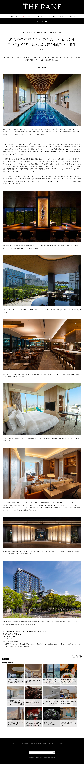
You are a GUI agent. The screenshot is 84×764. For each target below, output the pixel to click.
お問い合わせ (46, 744)
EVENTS (72, 16)
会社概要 (32, 744)
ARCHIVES (39, 16)
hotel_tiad (15, 641)
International (69, 744)
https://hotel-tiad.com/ (10, 639)
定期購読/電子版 (23, 744)
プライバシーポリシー (58, 744)
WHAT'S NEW (14, 16)
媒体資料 (38, 744)
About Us (15, 744)
